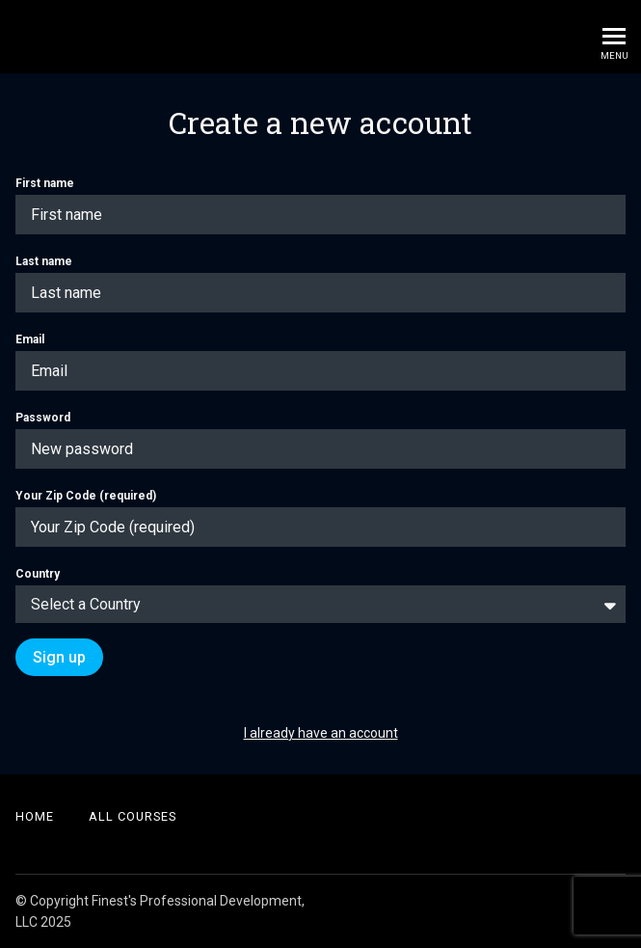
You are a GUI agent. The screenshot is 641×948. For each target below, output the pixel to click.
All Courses (132, 816)
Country (320, 595)
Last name (320, 283)
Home (34, 816)
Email (320, 362)
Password (320, 440)
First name (320, 205)
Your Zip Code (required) (320, 518)
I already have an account (321, 733)
